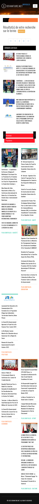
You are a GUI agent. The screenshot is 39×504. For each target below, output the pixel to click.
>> (28, 41)
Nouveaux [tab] (9, 135)
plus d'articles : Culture (29, 488)
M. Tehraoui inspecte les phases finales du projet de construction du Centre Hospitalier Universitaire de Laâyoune (28, 166)
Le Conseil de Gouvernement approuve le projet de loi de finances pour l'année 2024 (9, 324)
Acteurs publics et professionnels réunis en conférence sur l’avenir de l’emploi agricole (23, 57)
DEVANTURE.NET (12, 6)
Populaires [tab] (9, 140)
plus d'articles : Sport (28, 418)
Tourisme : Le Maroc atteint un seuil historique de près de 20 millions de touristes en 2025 (10, 402)
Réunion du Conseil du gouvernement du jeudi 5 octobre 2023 (8, 344)
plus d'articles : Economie (7, 422)
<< (10, 41)
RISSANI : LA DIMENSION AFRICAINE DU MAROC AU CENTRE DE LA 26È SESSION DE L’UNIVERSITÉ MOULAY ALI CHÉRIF (29, 465)
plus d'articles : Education (26, 288)
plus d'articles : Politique (7, 353)
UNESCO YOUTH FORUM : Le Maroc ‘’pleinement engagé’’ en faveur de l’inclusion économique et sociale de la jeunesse (29, 478)
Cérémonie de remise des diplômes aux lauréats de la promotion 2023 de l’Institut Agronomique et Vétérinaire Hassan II (28, 266)
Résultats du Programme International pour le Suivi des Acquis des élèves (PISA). (29, 254)
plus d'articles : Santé (28, 220)
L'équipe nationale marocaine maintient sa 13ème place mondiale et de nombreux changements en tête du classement (28, 408)
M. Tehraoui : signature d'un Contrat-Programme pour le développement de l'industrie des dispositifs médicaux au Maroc (28, 180)
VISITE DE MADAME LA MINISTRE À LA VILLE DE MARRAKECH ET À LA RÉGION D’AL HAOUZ (10, 225)
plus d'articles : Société (9, 233)
